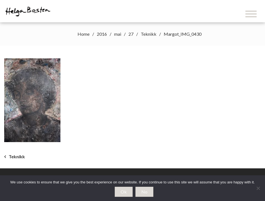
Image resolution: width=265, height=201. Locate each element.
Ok (124, 191)
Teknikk (17, 156)
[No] (258, 188)
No (144, 191)
